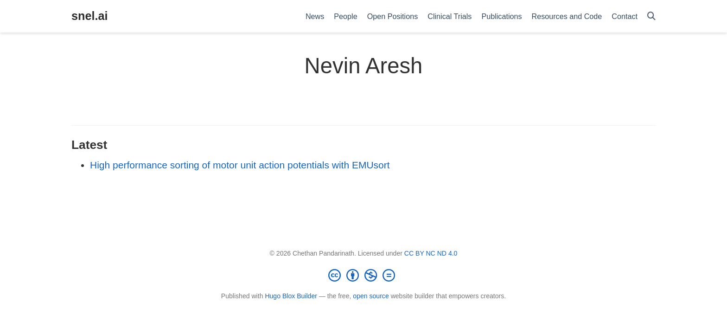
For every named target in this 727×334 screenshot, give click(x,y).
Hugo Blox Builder (291, 296)
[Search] (651, 16)
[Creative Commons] (363, 275)
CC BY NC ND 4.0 (431, 253)
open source (371, 296)
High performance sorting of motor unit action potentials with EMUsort (240, 165)
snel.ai (89, 15)
